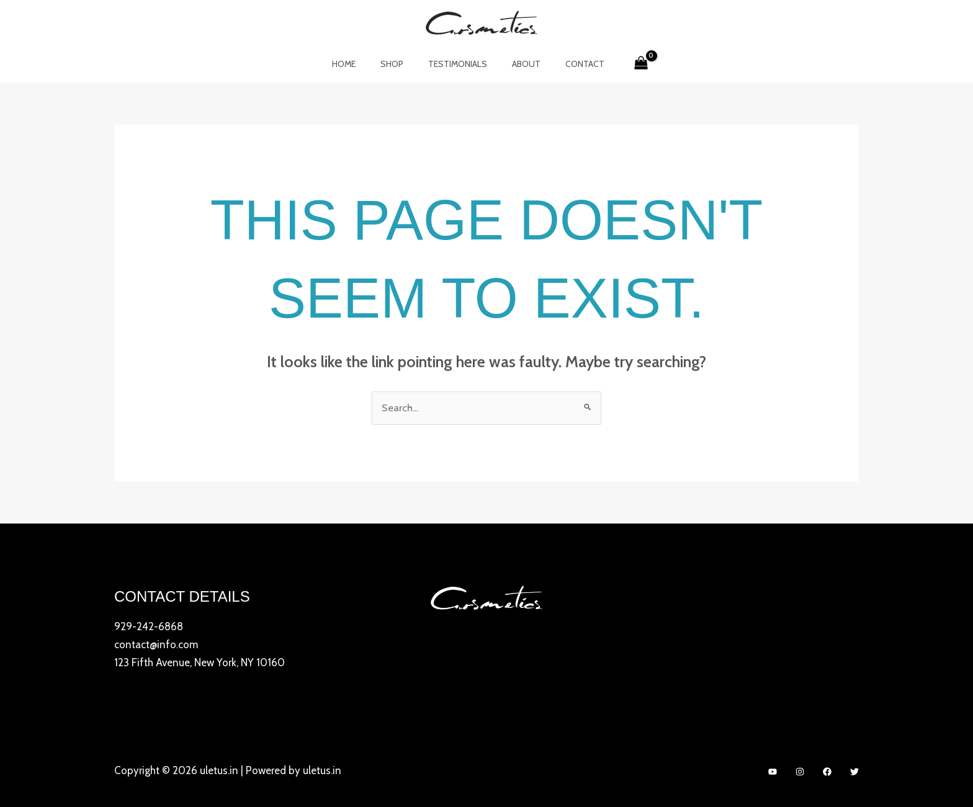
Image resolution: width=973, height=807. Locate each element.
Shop (399, 63)
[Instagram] (800, 771)
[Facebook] (827, 771)
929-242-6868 (148, 627)
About (518, 63)
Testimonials (457, 63)
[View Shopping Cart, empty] (623, 63)
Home (358, 63)
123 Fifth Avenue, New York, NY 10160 (199, 662)
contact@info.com (156, 644)
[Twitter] (854, 771)
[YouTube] (772, 771)
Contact (570, 63)
